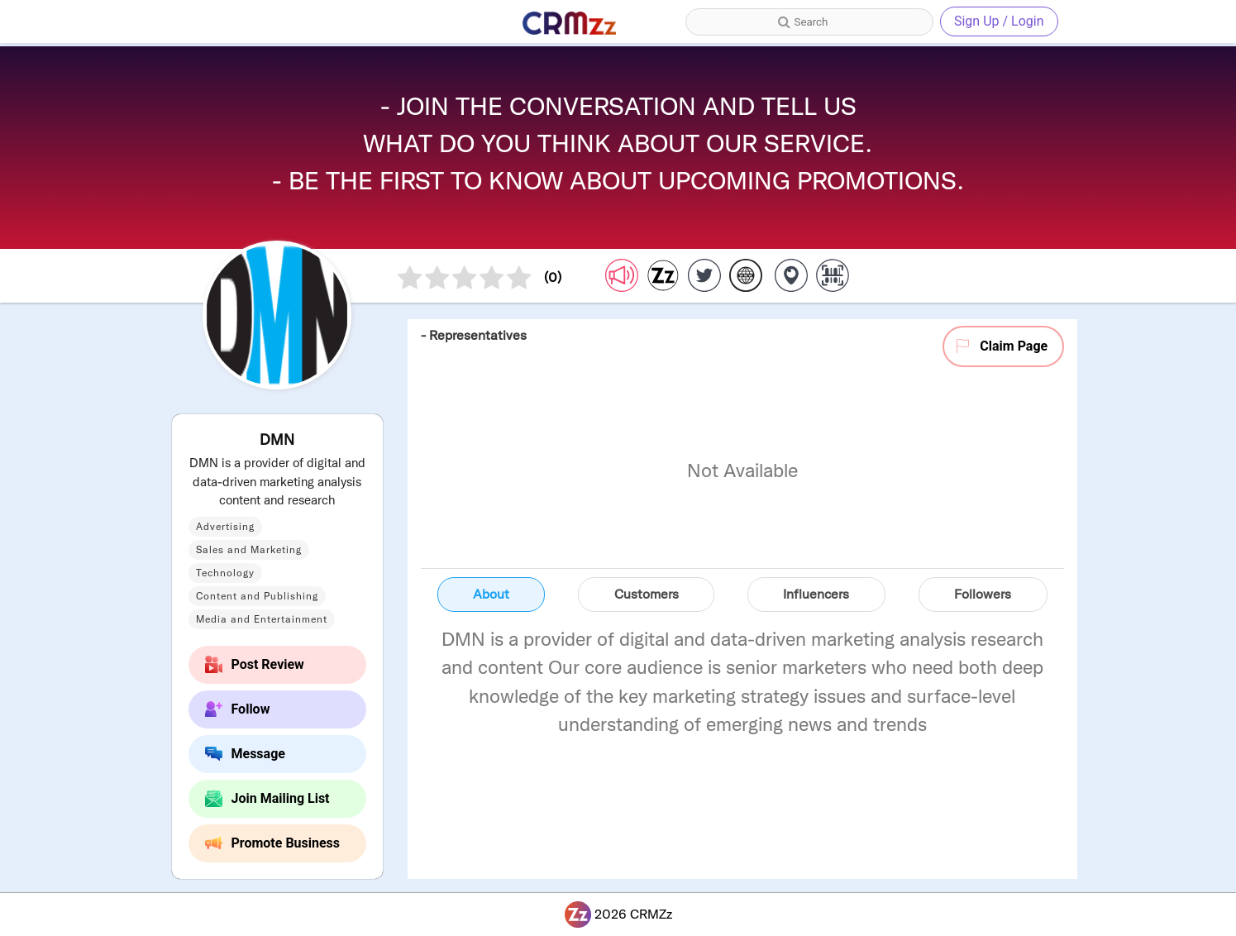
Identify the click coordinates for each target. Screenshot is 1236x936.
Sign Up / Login (999, 21)
